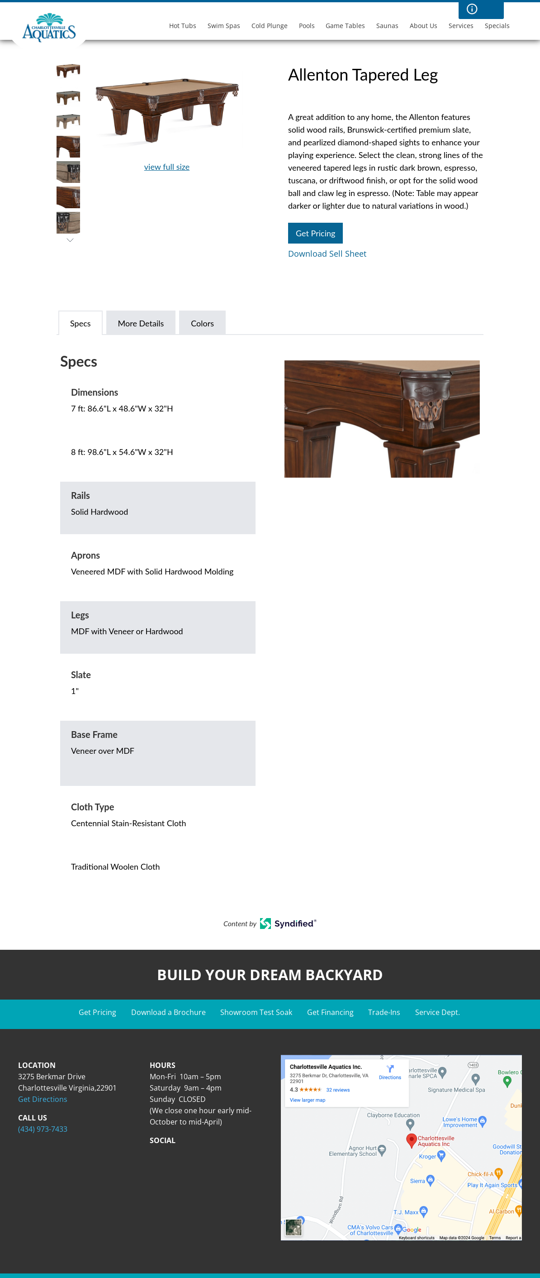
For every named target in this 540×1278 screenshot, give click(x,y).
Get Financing (330, 1012)
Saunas (387, 25)
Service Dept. (437, 1012)
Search (490, 9)
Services (461, 25)
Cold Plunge (269, 25)
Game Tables (345, 25)
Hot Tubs (182, 25)
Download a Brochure (168, 1012)
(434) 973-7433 (42, 1129)
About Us (423, 25)
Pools (307, 25)
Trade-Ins (384, 1012)
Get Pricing (315, 233)
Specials (497, 25)
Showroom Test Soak (256, 1012)
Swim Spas (224, 25)
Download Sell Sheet (327, 253)
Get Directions (42, 1099)
